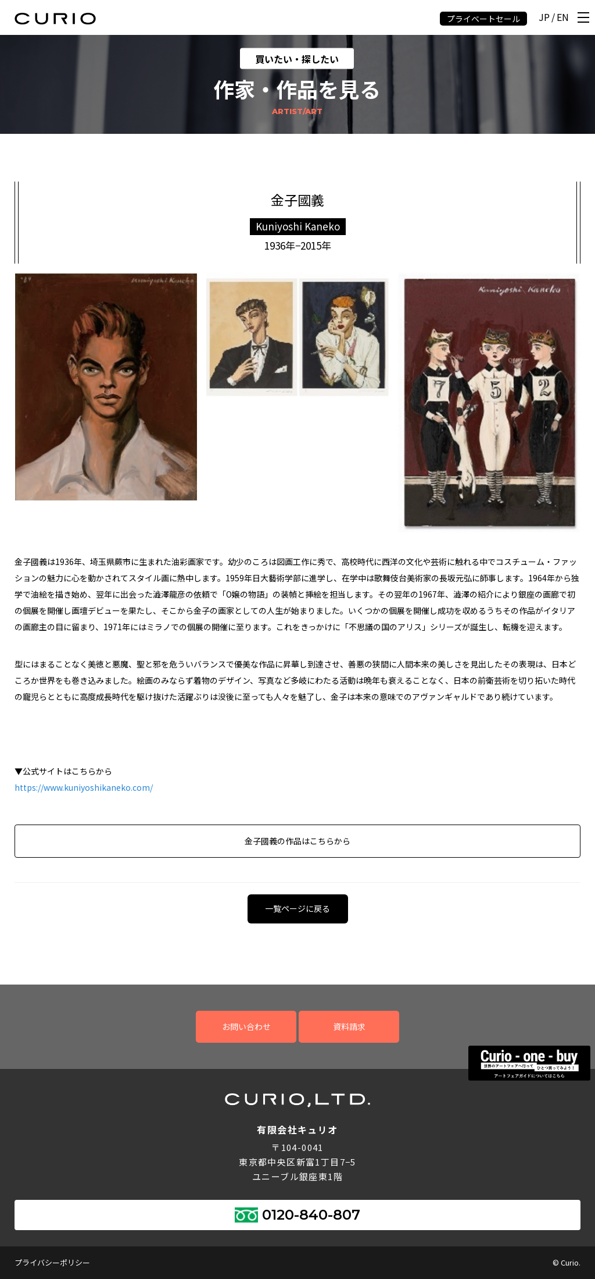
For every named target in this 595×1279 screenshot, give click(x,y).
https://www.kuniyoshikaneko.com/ (84, 787)
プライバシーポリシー (52, 1262)
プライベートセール (483, 18)
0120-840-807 (311, 1214)
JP (544, 18)
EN (563, 18)
